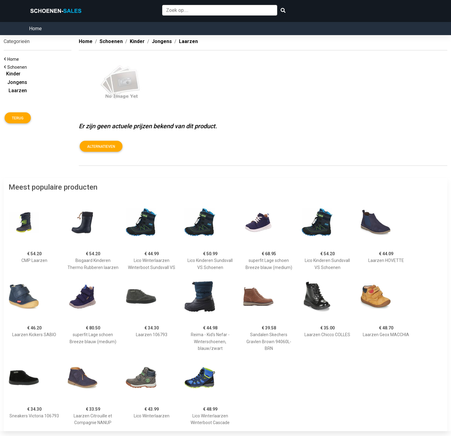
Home (35, 28)
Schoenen (18, 67)
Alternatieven (101, 146)
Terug (18, 118)
